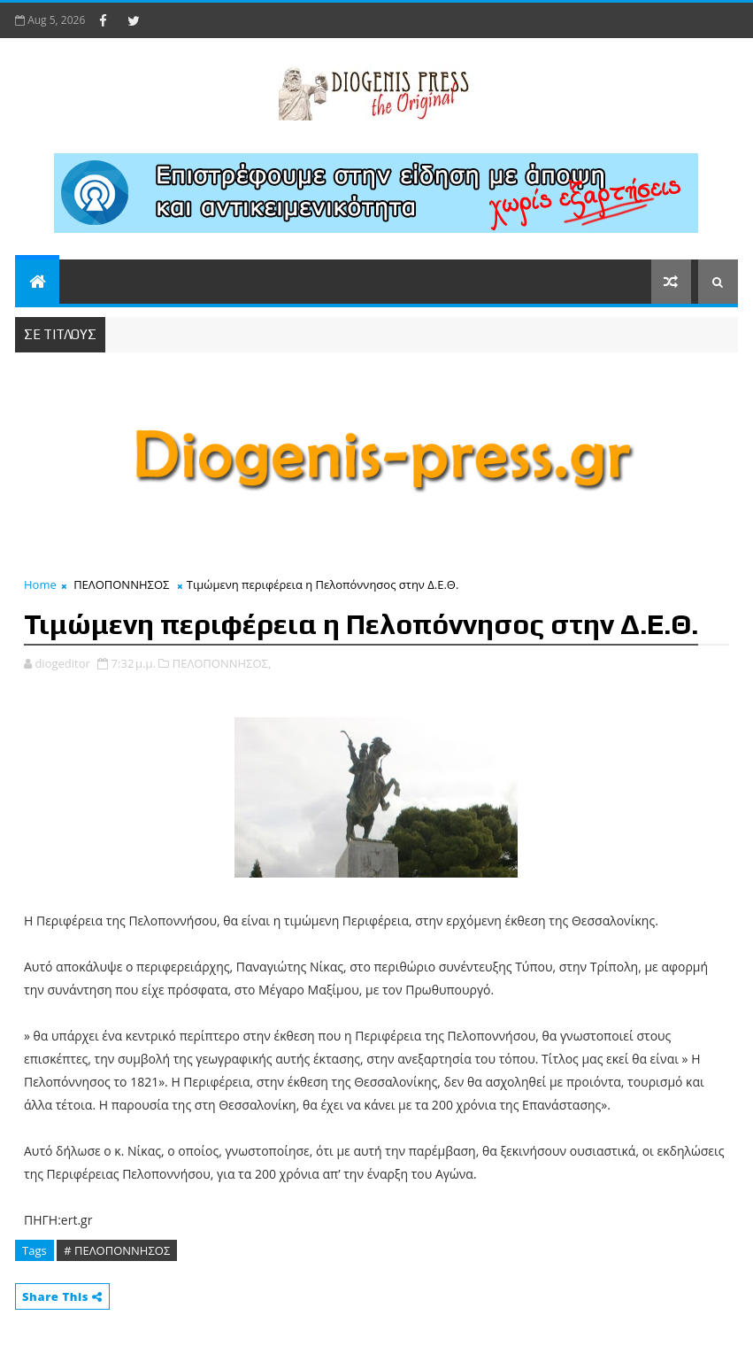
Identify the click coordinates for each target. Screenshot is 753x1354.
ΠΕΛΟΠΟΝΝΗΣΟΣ (121, 584)
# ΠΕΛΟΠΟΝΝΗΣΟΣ (117, 1250)
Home (40, 584)
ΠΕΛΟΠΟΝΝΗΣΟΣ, (222, 663)
